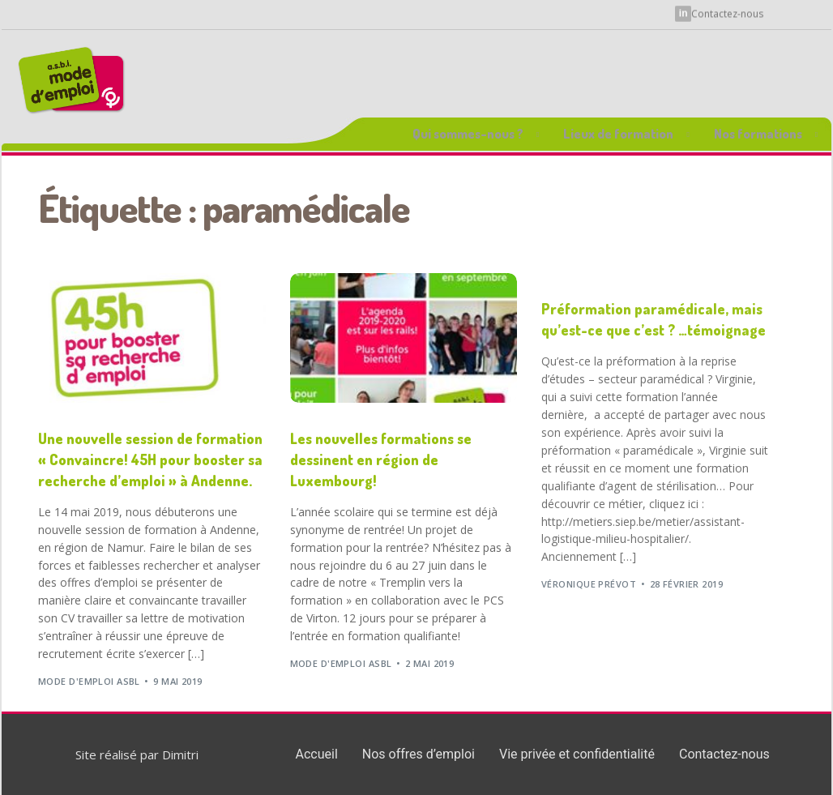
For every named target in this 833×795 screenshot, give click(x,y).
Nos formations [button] (758, 134)
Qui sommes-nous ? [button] (467, 134)
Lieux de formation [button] (618, 134)
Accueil (317, 754)
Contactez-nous (727, 11)
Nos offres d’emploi (418, 754)
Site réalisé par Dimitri (137, 754)
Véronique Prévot (588, 584)
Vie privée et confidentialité (577, 754)
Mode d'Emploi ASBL (89, 681)
